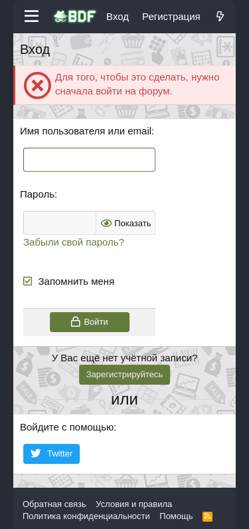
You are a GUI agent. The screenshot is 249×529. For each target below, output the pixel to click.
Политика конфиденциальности (86, 516)
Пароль (37, 194)
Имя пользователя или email (85, 130)
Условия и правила (134, 504)
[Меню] (31, 16)
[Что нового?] (220, 16)
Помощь (176, 516)
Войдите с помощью (67, 427)
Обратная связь (54, 504)
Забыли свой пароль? (73, 242)
